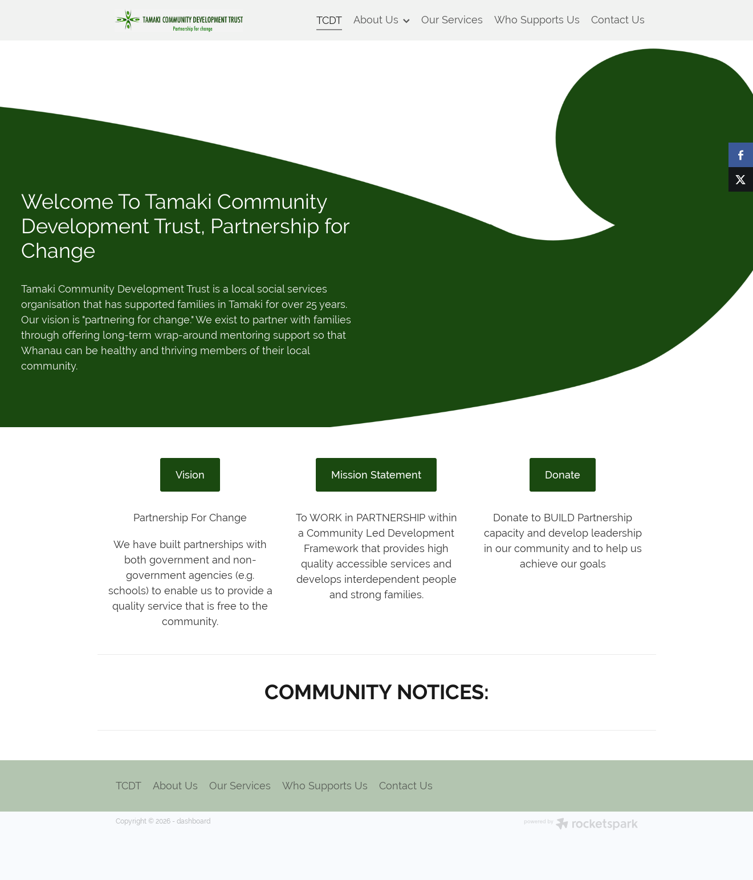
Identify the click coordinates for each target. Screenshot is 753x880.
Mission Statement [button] (376, 475)
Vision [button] (190, 475)
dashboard (193, 821)
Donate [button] (562, 475)
